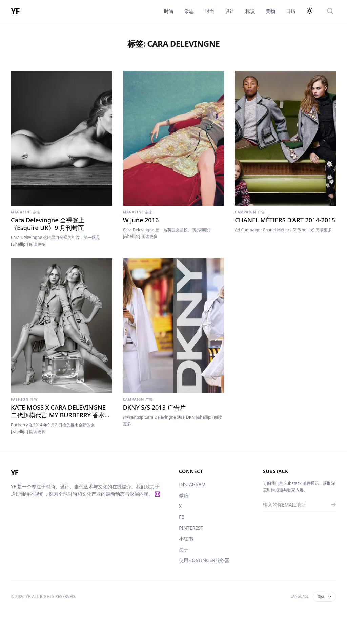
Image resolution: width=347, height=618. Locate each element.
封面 (209, 11)
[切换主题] (310, 11)
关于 (183, 549)
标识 (250, 11)
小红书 (186, 538)
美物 (270, 11)
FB (181, 517)
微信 (183, 495)
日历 (290, 11)
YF (15, 10)
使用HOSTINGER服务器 (204, 560)
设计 (229, 11)
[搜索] (330, 11)
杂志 (189, 11)
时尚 (169, 11)
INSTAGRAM (192, 484)
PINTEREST (191, 527)
